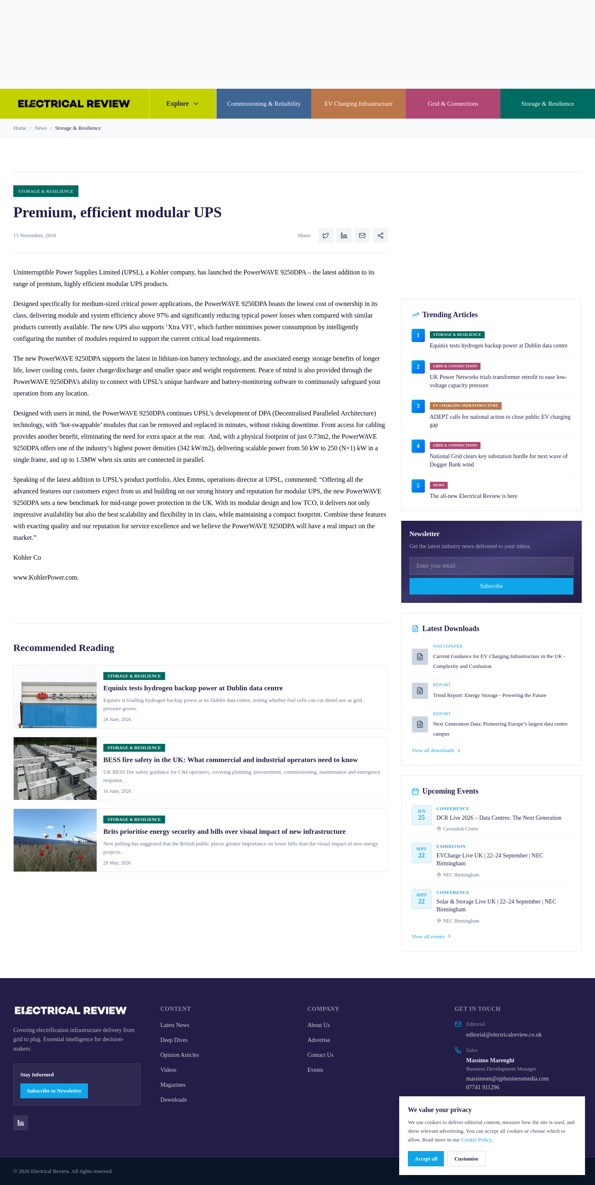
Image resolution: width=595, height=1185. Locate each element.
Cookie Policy (476, 1139)
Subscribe (491, 586)
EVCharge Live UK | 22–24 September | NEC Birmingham (490, 859)
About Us (318, 1025)
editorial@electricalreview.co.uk (504, 1035)
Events (315, 1070)
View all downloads (437, 750)
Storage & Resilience (547, 103)
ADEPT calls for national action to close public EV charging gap (500, 421)
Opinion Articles (180, 1055)
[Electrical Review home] (75, 103)
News (40, 128)
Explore (183, 103)
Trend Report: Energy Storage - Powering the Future (489, 695)
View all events (432, 936)
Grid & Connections (453, 103)
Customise (466, 1159)
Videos (169, 1070)
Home (20, 128)
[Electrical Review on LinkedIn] (20, 1122)
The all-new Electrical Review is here (473, 496)
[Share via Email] (362, 235)
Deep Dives (174, 1040)
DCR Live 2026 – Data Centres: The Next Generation (498, 818)
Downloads (174, 1100)
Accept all (426, 1159)
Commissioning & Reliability (264, 103)
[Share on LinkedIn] (344, 235)
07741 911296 (483, 1087)
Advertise (318, 1040)
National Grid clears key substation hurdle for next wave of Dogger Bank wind (499, 460)
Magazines (173, 1085)
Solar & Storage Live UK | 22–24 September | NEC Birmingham (496, 905)
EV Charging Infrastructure (358, 103)
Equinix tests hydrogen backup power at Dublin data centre (499, 345)
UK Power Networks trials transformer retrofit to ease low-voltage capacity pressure (498, 381)
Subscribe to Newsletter (54, 1091)
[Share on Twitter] (325, 235)
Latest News (175, 1025)
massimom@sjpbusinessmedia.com (507, 1079)
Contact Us (320, 1055)
